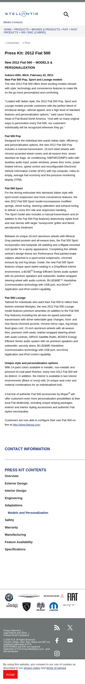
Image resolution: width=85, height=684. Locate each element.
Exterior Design (16, 483)
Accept (10, 674)
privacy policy (32, 668)
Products (21, 29)
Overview (11, 476)
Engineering (13, 498)
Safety (9, 520)
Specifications (15, 549)
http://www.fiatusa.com (26, 424)
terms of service (56, 668)
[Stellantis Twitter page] (70, 627)
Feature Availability (19, 542)
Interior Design (15, 490)
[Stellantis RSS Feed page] (57, 627)
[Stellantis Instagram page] (57, 653)
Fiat (65, 29)
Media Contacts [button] (13, 22)
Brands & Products (46, 29)
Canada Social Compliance (16, 635)
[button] (66, 14)
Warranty (11, 527)
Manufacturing (15, 534)
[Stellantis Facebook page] (57, 640)
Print (27, 42)
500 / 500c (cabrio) (33, 32)
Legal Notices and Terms (15, 633)
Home (8, 29)
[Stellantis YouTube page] (70, 640)
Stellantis (21, 14)
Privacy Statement (12, 630)
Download (13, 42)
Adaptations (13, 505)
